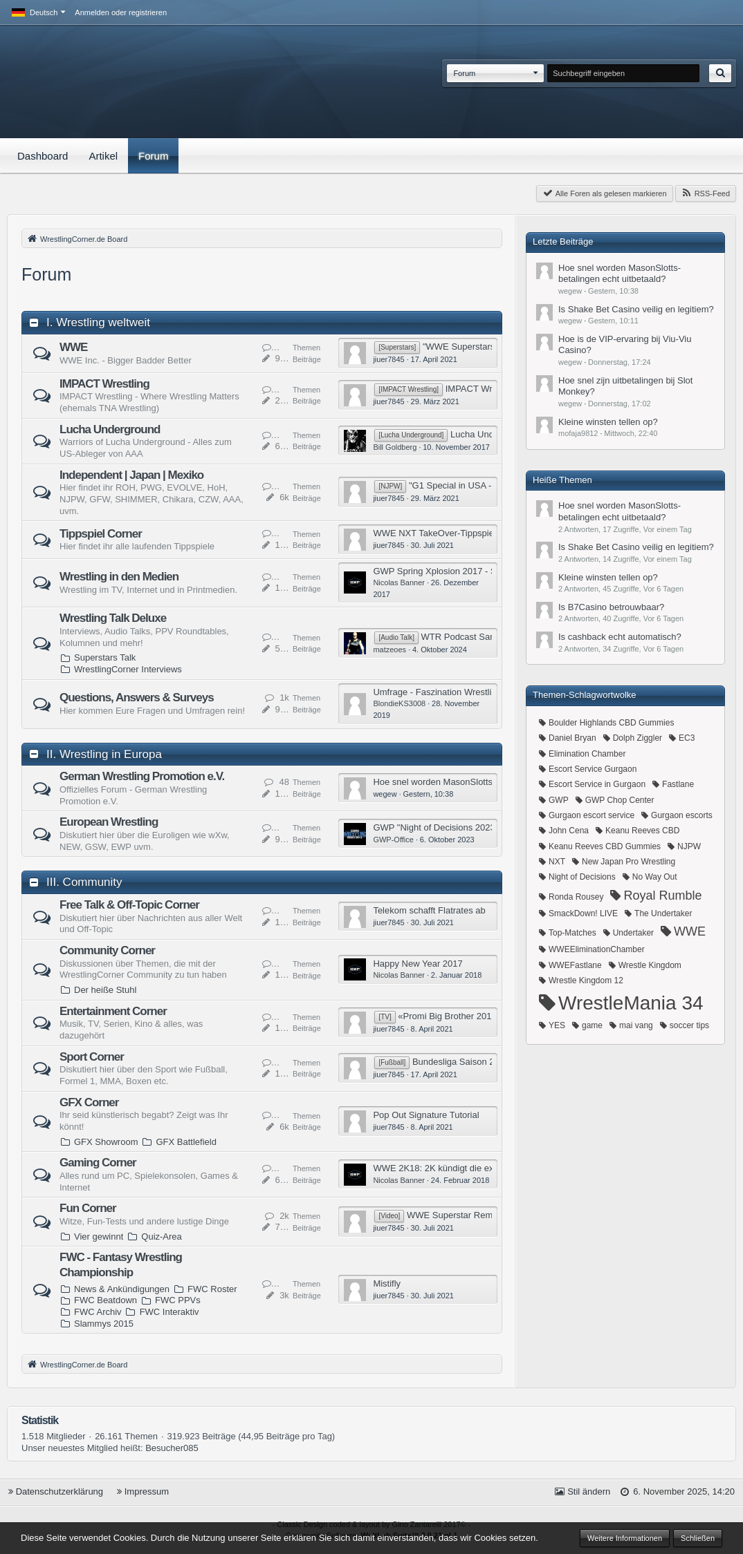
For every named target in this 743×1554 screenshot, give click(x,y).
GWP (559, 800)
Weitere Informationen (624, 1538)
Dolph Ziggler (637, 738)
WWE (73, 347)
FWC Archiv (98, 1312)
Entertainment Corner (113, 1011)
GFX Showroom (106, 1142)
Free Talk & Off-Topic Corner (129, 904)
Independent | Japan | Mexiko (131, 475)
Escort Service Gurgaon (592, 769)
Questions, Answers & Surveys (136, 697)
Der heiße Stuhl (105, 990)
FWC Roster (212, 1289)
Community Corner (107, 950)
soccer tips (689, 1025)
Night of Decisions (582, 877)
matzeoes (389, 649)
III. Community (84, 882)
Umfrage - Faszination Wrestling (437, 692)
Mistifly (387, 1283)
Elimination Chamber (587, 754)
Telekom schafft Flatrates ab (429, 910)
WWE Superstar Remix (453, 1215)
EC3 (687, 738)
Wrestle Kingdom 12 (586, 980)
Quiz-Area (161, 1236)
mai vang (636, 1025)
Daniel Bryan (572, 738)
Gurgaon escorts (682, 815)
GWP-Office (393, 839)
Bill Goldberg (394, 447)
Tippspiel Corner (100, 533)
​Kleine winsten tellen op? (608, 422)
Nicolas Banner (399, 582)
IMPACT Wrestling (104, 383)
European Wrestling (108, 821)
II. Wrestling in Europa (104, 754)
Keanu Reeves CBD (642, 830)
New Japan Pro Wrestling (628, 861)
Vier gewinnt (98, 1236)
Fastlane (678, 784)
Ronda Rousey (576, 897)
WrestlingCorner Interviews (128, 669)
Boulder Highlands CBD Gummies (611, 723)
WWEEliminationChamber (597, 949)
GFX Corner (88, 1102)
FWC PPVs (178, 1300)
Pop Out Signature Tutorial (426, 1115)
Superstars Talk (105, 657)
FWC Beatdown (105, 1300)
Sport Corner (91, 1056)
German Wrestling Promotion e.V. (141, 776)
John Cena (569, 830)
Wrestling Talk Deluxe (112, 618)
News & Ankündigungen (121, 1289)
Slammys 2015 (104, 1323)
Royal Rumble (662, 895)
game (592, 1025)
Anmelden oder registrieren (121, 12)
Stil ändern (588, 1491)
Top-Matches (572, 933)
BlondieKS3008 (399, 703)
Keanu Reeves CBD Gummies (605, 846)
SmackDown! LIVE (583, 913)
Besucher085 (172, 1448)
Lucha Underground (109, 429)
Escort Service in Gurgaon (597, 784)
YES (557, 1025)
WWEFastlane (575, 965)
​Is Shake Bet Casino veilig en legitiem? (636, 309)
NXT (557, 861)
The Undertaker (663, 913)
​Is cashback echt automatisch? (619, 637)
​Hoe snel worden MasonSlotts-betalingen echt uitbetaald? (488, 782)
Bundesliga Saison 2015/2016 (472, 1061)
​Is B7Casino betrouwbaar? (611, 607)
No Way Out (654, 877)
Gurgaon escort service (591, 815)
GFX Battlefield (186, 1142)
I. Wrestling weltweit (98, 322)
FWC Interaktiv (169, 1312)
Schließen (698, 1538)
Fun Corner (87, 1208)
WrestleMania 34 (631, 1003)
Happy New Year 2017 (417, 963)
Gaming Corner (97, 1162)
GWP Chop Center (619, 800)
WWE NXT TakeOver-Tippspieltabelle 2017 (458, 533)
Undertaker (633, 933)
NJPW (689, 846)
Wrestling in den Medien (118, 576)
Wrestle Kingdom (649, 965)
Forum (464, 73)
